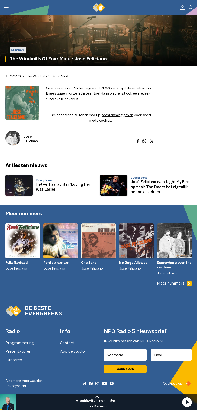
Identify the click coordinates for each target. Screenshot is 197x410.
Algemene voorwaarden (24, 380)
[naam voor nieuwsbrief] (125, 355)
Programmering (19, 343)
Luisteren (13, 360)
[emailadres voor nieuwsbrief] (171, 355)
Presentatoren (18, 351)
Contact (67, 343)
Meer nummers (174, 283)
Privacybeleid (15, 386)
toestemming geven (117, 115)
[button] (187, 402)
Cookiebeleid (173, 383)
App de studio (72, 351)
